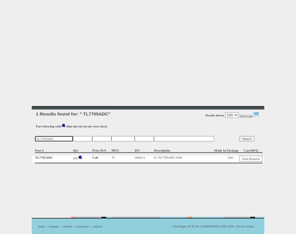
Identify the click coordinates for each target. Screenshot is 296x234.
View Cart (249, 115)
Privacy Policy (245, 226)
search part (82, 226)
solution (67, 226)
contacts (97, 226)
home (41, 226)
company (53, 226)
